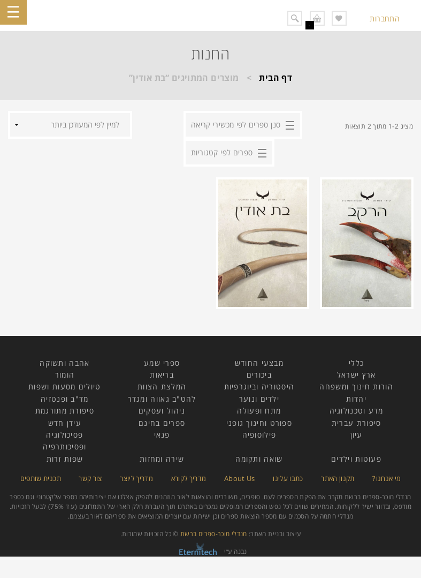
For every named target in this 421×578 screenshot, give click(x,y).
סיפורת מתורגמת (64, 411)
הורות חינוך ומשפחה (356, 386)
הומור (65, 375)
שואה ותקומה (258, 459)
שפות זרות (65, 459)
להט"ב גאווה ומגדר (162, 399)
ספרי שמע (162, 363)
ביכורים (259, 375)
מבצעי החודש (259, 363)
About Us (239, 478)
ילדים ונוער (259, 399)
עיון (356, 435)
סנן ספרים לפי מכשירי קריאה (235, 124)
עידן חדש (64, 423)
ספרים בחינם (162, 423)
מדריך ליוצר (136, 478)
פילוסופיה (259, 435)
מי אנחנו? (386, 478)
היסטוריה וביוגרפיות (259, 386)
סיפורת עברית (356, 423)
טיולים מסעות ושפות (64, 386)
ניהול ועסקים (162, 411)
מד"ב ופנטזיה (65, 399)
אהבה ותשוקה (64, 363)
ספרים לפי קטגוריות (221, 152)
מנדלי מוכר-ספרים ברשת (213, 533)
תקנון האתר (338, 478)
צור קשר (90, 478)
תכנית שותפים (40, 478)
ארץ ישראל (356, 375)
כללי (356, 363)
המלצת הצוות (161, 386)
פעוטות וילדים (356, 459)
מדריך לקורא (188, 478)
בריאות (162, 375)
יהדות (356, 399)
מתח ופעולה (259, 411)
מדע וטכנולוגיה (357, 411)
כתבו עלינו (288, 478)
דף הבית (275, 78)
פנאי (162, 435)
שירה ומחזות (162, 459)
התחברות (385, 18)
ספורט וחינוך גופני (259, 423)
